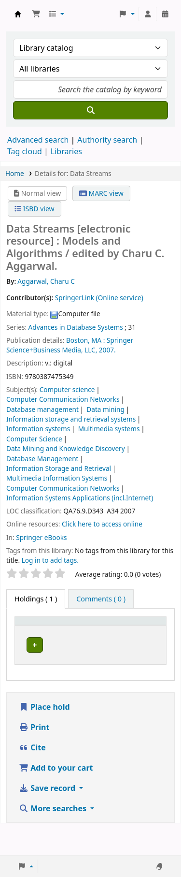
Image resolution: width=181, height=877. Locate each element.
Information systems (38, 428)
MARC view (101, 193)
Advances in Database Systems (75, 327)
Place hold (44, 738)
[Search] (90, 110)
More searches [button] (53, 840)
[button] (36, 14)
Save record (48, 820)
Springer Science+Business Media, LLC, (69, 345)
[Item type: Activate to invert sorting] (42, 630)
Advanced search (38, 139)
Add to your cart (56, 799)
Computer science (67, 389)
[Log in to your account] (147, 14)
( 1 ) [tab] (35, 598)
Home (14, 173)
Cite (32, 779)
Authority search (107, 139)
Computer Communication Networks (62, 399)
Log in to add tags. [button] (50, 560)
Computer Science (34, 438)
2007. (107, 349)
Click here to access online (102, 523)
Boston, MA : (85, 340)
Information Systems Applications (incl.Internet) (79, 497)
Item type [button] (36, 636)
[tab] (101, 599)
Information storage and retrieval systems (71, 419)
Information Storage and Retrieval (58, 468)
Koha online (17, 14)
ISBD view (34, 208)
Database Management (42, 458)
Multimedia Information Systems (56, 477)
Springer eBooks (41, 537)
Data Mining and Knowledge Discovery (65, 448)
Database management (42, 409)
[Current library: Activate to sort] (97, 630)
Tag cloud (24, 151)
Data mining (105, 409)
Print (34, 759)
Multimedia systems (109, 428)
